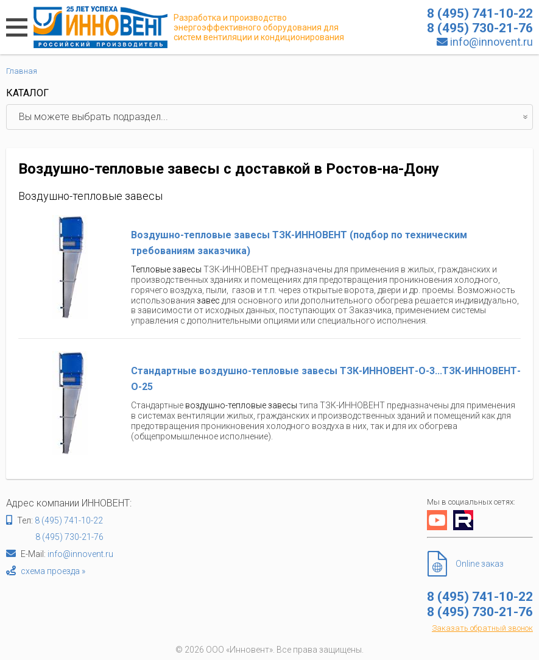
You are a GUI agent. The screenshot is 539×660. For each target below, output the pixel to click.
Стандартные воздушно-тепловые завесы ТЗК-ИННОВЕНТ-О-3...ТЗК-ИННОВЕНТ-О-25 (326, 378)
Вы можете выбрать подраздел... (275, 117)
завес (208, 300)
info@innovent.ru (491, 41)
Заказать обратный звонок (482, 628)
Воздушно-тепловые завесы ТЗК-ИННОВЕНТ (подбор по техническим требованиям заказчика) (299, 243)
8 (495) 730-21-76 (69, 537)
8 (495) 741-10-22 (69, 520)
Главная (21, 71)
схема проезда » (53, 571)
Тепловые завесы (166, 269)
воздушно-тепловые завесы (241, 405)
